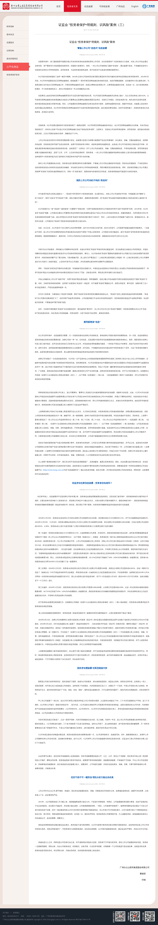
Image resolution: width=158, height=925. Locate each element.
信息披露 (88, 6)
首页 (58, 6)
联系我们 (16, 913)
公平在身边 (18, 66)
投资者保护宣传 (18, 74)
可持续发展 (104, 6)
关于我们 (6, 913)
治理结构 (18, 50)
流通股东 (18, 42)
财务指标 (18, 26)
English (134, 6)
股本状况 (18, 34)
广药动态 (120, 6)
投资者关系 (72, 6)
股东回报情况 (18, 58)
